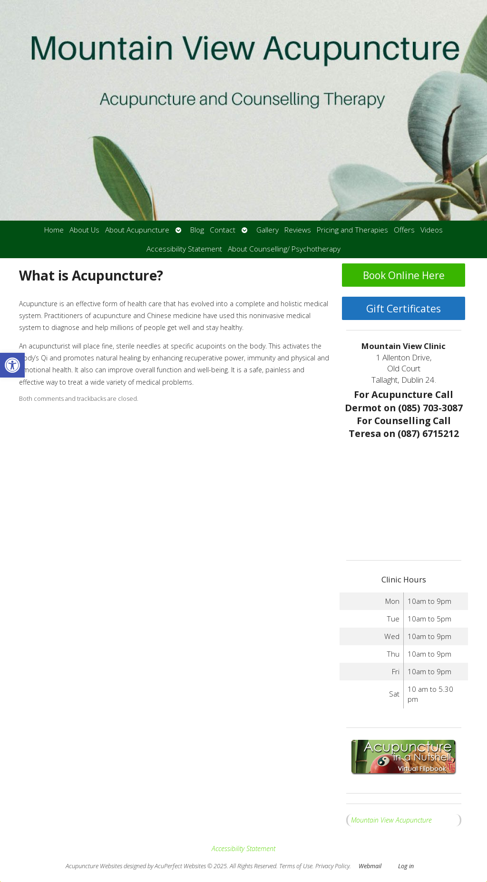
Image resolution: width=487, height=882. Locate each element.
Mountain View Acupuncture (391, 819)
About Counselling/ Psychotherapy (284, 249)
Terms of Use (295, 866)
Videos (431, 230)
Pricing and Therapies (352, 230)
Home (54, 230)
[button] (12, 365)
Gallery (267, 230)
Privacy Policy (332, 866)
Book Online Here (404, 275)
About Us (84, 230)
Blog (197, 230)
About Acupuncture (137, 230)
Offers (404, 230)
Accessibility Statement (184, 249)
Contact (222, 230)
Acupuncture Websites (94, 866)
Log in (406, 866)
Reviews (297, 230)
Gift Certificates (403, 308)
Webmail (370, 866)
